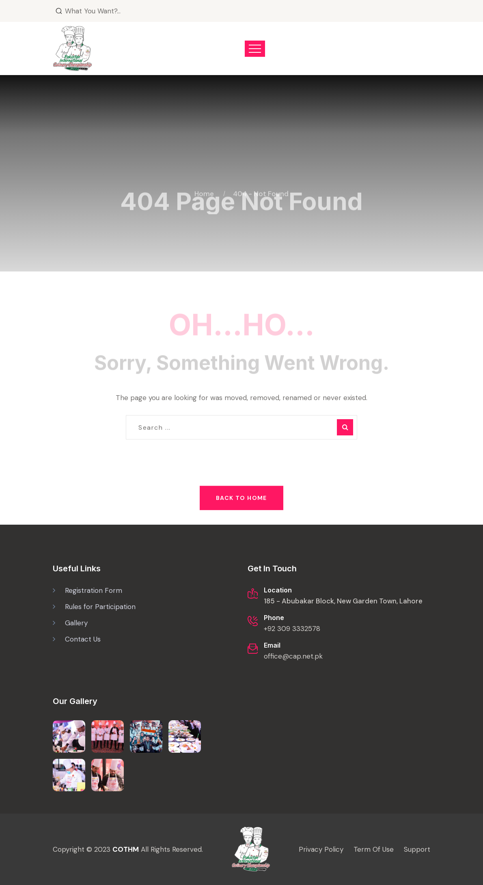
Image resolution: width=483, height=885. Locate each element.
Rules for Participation (100, 606)
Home (205, 189)
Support (417, 849)
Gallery (76, 622)
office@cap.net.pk (293, 656)
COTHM (125, 849)
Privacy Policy (321, 849)
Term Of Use (374, 849)
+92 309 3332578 (292, 628)
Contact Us (83, 639)
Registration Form (93, 590)
